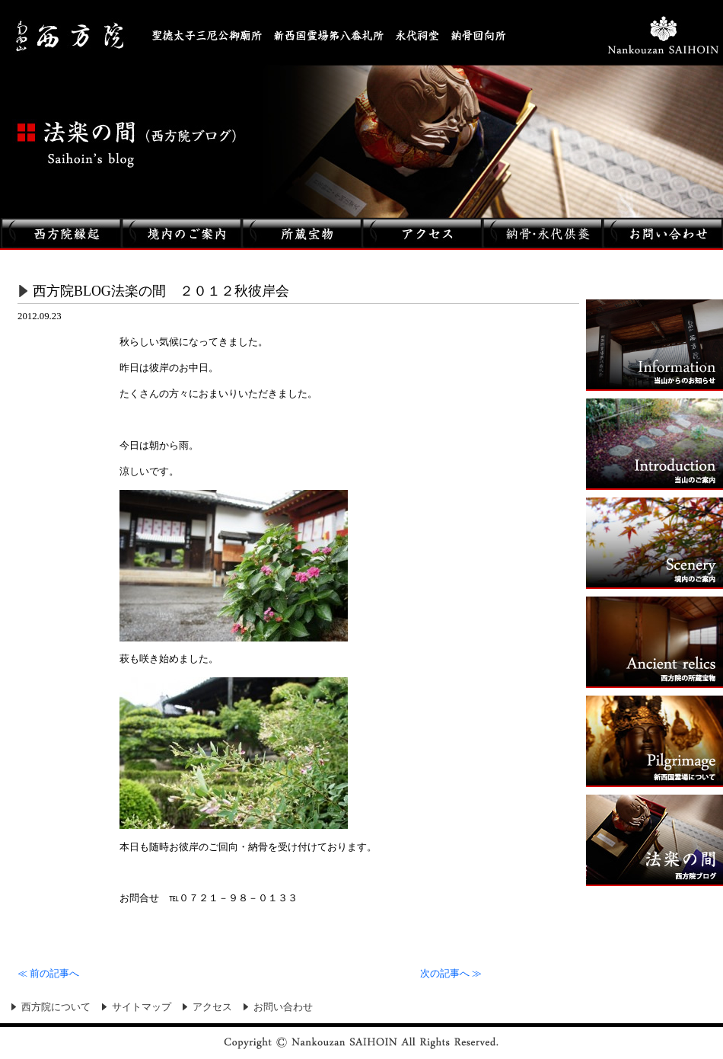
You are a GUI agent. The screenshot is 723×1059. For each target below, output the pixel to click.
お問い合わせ (283, 1007)
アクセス (212, 1007)
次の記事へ (451, 973)
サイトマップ (141, 1007)
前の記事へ (48, 973)
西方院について (56, 1007)
